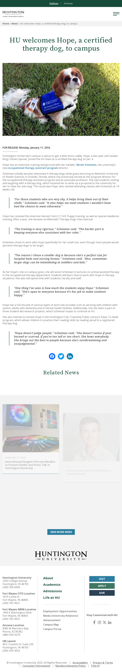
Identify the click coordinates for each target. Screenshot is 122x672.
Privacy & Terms (103, 662)
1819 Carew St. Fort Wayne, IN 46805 (15, 597)
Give (102, 592)
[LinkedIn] (110, 622)
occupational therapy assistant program (33, 168)
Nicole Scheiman (86, 164)
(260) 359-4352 (11, 650)
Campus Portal (52, 628)
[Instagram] (99, 622)
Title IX (95, 665)
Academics (52, 584)
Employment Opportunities (60, 611)
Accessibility (80, 662)
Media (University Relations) (60, 615)
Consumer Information (36, 665)
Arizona (68, 3)
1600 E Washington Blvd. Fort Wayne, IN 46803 (17, 613)
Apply (102, 585)
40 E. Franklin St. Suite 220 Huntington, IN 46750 (18, 645)
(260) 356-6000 (11, 586)
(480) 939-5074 (11, 634)
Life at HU (51, 597)
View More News (61, 531)
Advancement (52, 619)
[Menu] (116, 14)
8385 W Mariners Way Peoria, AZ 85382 (16, 629)
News (15, 23)
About (48, 577)
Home (6, 23)
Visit (102, 578)
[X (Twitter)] (104, 622)
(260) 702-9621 (11, 602)
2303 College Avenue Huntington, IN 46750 (15, 582)
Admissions (52, 590)
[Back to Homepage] (61, 555)
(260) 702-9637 (11, 618)
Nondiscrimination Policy (70, 665)
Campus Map (51, 624)
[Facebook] (94, 622)
